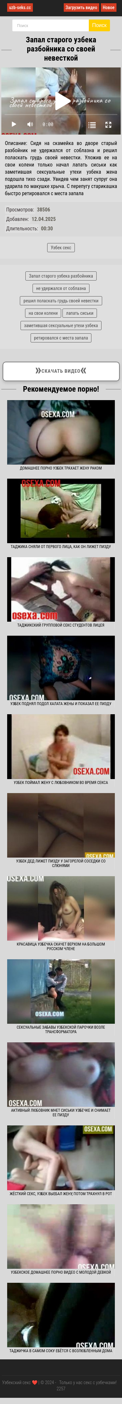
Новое (109, 7)
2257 (61, 1388)
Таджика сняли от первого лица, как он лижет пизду (61, 546)
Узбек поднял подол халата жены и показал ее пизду (61, 704)
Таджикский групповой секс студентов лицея (60, 625)
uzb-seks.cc (20, 7)
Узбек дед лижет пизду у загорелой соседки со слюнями (60, 863)
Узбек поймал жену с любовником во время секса (61, 782)
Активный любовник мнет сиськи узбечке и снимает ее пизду (61, 1112)
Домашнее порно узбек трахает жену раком (61, 468)
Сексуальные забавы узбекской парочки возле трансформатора (61, 1029)
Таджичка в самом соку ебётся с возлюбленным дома (60, 1351)
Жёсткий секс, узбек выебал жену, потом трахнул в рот (61, 1194)
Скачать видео (61, 370)
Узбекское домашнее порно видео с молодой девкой (61, 1272)
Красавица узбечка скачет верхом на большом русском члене (61, 946)
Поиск (99, 25)
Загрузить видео (81, 7)
